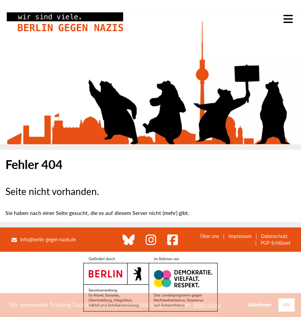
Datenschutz (274, 236)
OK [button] (286, 304)
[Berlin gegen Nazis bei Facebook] (172, 239)
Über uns (209, 236)
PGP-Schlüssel (275, 243)
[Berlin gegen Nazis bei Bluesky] (129, 239)
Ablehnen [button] (260, 304)
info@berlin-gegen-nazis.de (48, 239)
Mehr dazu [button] (207, 305)
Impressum (240, 236)
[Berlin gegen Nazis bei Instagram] (151, 239)
